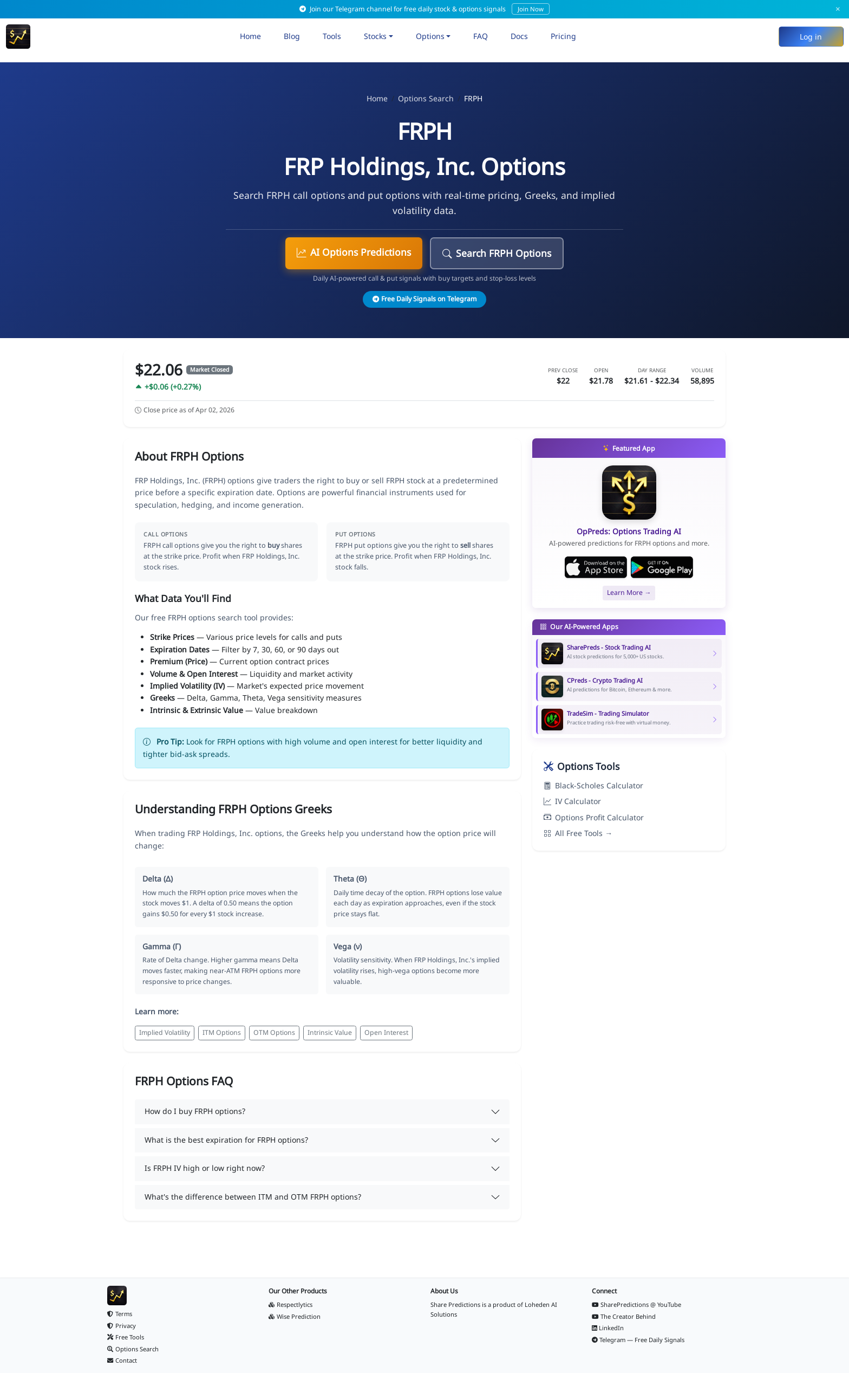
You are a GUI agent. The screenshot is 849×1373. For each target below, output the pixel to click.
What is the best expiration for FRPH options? (226, 1140)
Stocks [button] (375, 36)
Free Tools (125, 1337)
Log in (811, 36)
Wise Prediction (295, 1316)
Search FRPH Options (496, 253)
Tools (332, 36)
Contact (122, 1360)
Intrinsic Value (330, 1032)
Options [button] (430, 36)
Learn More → (629, 592)
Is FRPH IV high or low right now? (205, 1168)
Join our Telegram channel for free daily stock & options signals (424, 9)
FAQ (480, 36)
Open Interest (386, 1032)
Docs (519, 36)
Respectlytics (290, 1304)
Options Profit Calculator (594, 817)
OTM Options (274, 1032)
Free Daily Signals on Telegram (424, 298)
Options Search (426, 98)
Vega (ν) (348, 946)
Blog (292, 36)
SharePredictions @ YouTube (637, 1304)
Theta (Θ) (350, 878)
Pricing (563, 36)
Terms (119, 1314)
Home (250, 36)
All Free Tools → (578, 833)
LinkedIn (608, 1328)
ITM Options (222, 1032)
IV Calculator (572, 801)
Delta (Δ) (157, 878)
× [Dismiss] (837, 9)
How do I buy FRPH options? (195, 1111)
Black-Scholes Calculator (593, 785)
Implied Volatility (164, 1032)
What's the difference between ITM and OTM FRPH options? (253, 1196)
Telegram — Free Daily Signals (638, 1340)
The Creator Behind (624, 1316)
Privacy (121, 1326)
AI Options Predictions (354, 251)
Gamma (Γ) (161, 946)
